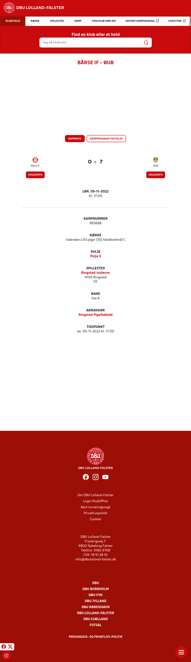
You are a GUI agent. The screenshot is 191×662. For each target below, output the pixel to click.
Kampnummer (96, 218)
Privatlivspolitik (95, 513)
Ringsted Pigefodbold (96, 315)
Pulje (95, 252)
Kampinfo (74, 139)
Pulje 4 (95, 256)
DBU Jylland (95, 601)
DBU (95, 583)
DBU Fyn (96, 595)
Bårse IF (35, 166)
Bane (95, 294)
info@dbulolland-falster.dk (95, 559)
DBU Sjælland (95, 619)
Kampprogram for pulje (106, 139)
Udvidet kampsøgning (142, 21)
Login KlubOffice (95, 501)
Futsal (95, 625)
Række (95, 235)
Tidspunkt (96, 327)
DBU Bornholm (95, 589)
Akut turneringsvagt (95, 507)
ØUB (155, 166)
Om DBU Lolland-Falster (96, 495)
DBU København (96, 607)
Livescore (177, 21)
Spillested (95, 268)
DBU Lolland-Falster (95, 613)
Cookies (95, 519)
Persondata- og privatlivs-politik (95, 637)
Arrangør (95, 310)
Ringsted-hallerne (95, 273)
